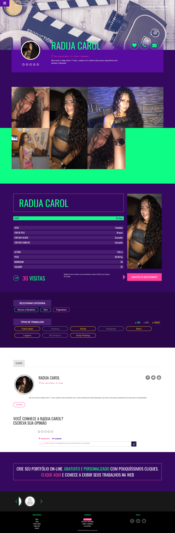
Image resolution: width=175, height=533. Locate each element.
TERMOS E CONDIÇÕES (87, 524)
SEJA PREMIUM (87, 519)
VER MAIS (19, 405)
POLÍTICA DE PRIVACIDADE (87, 522)
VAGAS (37, 522)
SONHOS (37, 528)
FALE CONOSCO (87, 526)
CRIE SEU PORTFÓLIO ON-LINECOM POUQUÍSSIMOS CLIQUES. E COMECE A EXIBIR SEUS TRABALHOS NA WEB (87, 472)
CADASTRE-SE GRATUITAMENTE (144, 277)
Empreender (94, 530)
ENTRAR (23, 3)
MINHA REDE (37, 526)
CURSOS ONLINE (37, 524)
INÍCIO (36, 519)
